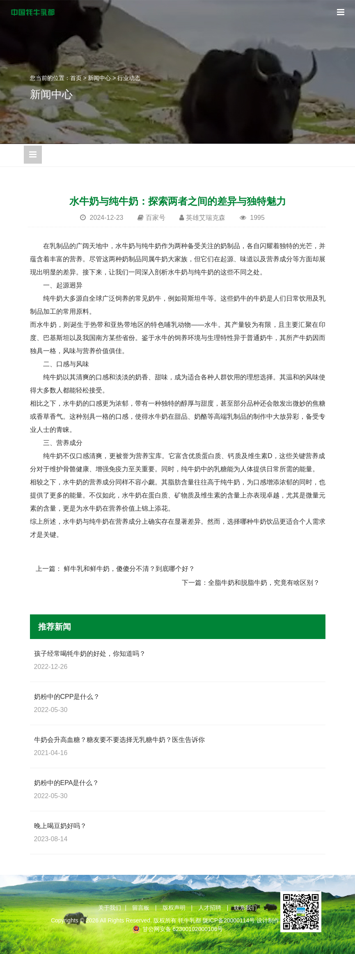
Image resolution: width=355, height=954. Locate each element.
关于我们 (109, 907)
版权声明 (174, 907)
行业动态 (128, 78)
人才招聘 (209, 907)
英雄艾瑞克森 (205, 217)
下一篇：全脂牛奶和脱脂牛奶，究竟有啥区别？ (251, 582)
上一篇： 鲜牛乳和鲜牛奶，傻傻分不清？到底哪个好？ (115, 568)
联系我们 (245, 907)
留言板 (140, 907)
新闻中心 (99, 78)
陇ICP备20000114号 (229, 920)
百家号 (155, 217)
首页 (76, 78)
